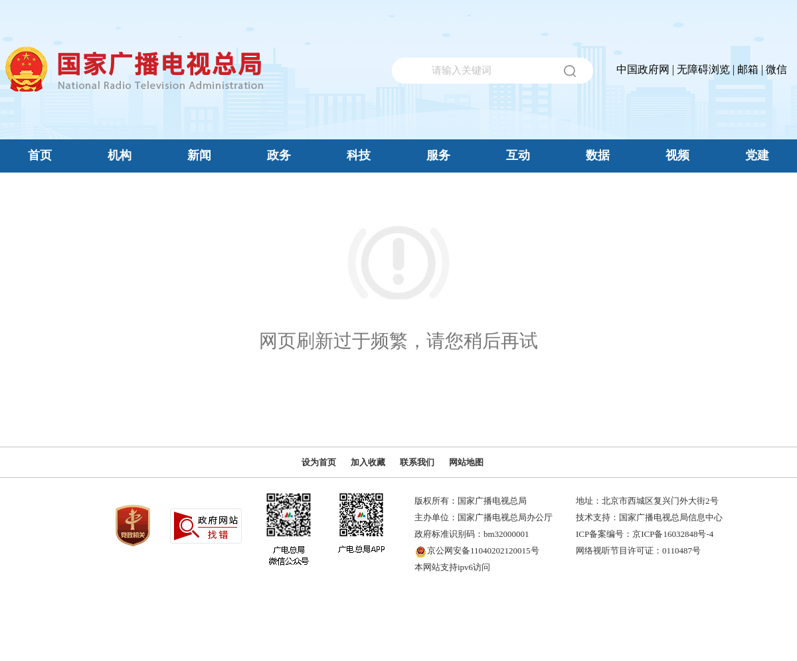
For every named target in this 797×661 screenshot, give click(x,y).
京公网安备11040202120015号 (483, 550)
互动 (518, 155)
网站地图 (466, 462)
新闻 (199, 155)
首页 (40, 155)
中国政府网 (642, 69)
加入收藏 (368, 462)
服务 (438, 155)
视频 (677, 155)
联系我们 (417, 462)
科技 (359, 155)
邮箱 (747, 69)
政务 (279, 155)
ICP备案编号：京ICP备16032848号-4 (644, 534)
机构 (120, 155)
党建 (757, 155)
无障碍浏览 (703, 69)
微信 (776, 69)
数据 (598, 155)
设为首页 (319, 462)
